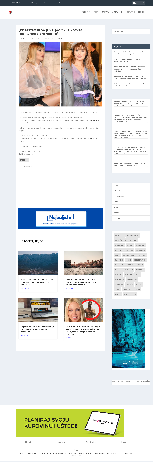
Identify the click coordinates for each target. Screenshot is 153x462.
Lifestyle (117, 191)
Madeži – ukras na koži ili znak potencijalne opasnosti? (129, 165)
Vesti (96, 13)
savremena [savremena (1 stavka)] (132, 280)
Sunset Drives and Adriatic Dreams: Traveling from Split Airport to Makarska (37, 283)
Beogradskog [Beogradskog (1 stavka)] (132, 236)
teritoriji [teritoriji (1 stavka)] (127, 290)
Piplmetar (88, 454)
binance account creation (124, 116)
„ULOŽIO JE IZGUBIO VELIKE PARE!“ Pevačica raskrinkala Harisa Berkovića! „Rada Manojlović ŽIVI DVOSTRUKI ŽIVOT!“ (130, 119)
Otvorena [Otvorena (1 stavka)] (128, 270)
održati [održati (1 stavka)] (129, 266)
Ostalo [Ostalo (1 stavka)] (139, 266)
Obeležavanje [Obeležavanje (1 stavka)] (140, 261)
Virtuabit (73, 454)
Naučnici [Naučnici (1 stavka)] (119, 261)
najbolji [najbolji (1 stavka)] (142, 256)
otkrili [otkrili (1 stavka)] (118, 270)
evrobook (29, 39)
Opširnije (23, 161)
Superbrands (51, 454)
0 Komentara (57, 39)
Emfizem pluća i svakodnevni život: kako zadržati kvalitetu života (129, 86)
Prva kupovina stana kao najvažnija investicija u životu (128, 61)
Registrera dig (119, 164)
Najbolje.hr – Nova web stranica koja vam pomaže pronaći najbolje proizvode (37, 330)
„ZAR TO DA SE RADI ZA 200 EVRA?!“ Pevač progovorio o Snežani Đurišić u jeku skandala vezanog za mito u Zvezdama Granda (130, 135)
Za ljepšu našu (31, 454)
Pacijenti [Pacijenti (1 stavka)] (140, 270)
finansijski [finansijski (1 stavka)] (119, 246)
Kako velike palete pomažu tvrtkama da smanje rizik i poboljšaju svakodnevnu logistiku (129, 69)
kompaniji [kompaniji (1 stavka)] (128, 251)
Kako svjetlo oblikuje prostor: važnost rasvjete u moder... (41, 3)
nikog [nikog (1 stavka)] (128, 261)
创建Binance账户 (120, 132)
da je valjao (93, 121)
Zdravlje (131, 13)
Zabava (105, 13)
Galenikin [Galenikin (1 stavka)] (140, 246)
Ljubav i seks (117, 13)
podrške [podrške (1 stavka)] (128, 275)
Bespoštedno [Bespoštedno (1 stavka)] (121, 241)
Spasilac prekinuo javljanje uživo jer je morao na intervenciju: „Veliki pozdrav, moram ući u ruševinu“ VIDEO (130, 151)
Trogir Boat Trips (132, 382)
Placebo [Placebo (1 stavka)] (118, 275)
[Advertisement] (60, 188)
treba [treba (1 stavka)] (137, 290)
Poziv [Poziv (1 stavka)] (137, 275)
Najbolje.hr (22, 454)
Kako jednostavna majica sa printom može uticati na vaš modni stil (129, 104)
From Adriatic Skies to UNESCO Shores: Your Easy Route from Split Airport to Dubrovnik (82, 283)
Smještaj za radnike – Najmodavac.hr (104, 454)
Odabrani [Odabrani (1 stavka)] (119, 266)
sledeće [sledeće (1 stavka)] (129, 285)
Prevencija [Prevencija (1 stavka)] (119, 280)
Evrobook (81, 454)
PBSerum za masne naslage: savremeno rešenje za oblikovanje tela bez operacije (130, 78)
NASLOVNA (85, 13)
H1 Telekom (41, 454)
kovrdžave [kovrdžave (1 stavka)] (140, 251)
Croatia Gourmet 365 (63, 454)
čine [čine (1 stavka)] (134, 295)
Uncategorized (119, 202)
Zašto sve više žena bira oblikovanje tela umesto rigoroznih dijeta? (129, 53)
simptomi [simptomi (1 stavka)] (119, 285)
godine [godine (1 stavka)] (118, 251)
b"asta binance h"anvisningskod (126, 148)
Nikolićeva (93, 139)
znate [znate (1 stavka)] (126, 295)
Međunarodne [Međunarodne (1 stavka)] (129, 256)
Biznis (141, 13)
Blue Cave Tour (117, 382)
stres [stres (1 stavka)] (117, 290)
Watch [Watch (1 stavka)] (118, 295)
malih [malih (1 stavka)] (117, 256)
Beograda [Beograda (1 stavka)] (119, 236)
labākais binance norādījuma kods (127, 102)
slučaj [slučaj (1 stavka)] (138, 285)
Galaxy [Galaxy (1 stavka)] (130, 246)
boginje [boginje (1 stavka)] (133, 241)
